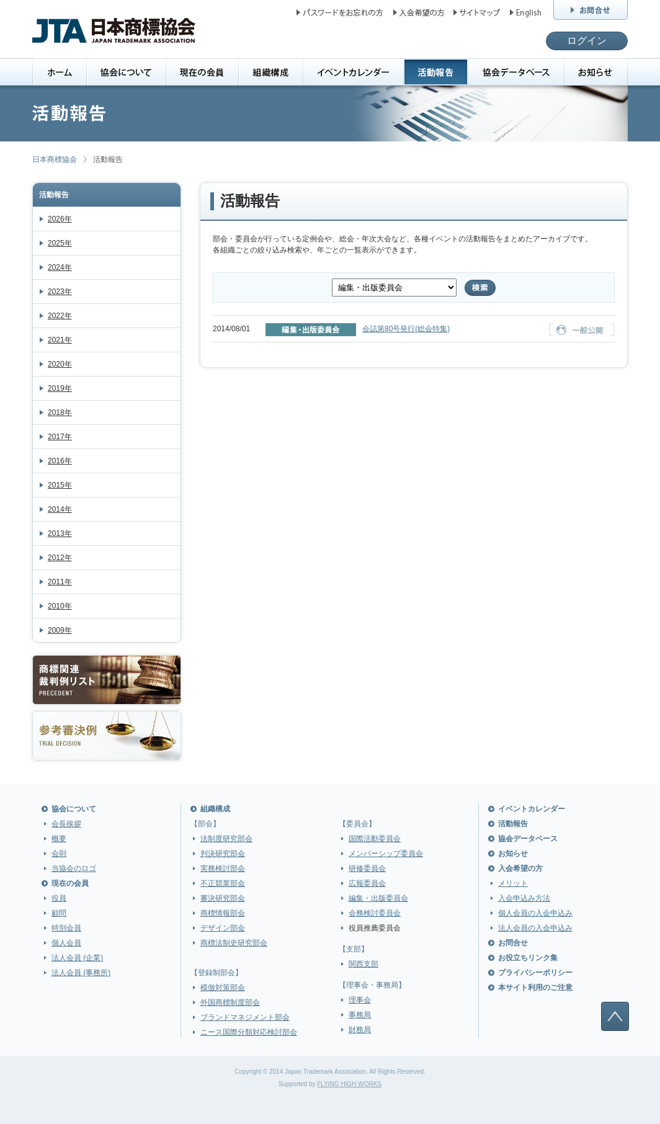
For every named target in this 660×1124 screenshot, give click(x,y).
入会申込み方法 (524, 898)
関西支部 (363, 964)
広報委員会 (367, 883)
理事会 (360, 1000)
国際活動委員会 (375, 838)
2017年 (60, 436)
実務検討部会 (222, 868)
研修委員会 (367, 868)
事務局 (360, 1014)
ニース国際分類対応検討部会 (248, 1032)
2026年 (60, 219)
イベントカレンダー (531, 809)
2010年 (60, 606)
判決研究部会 (222, 853)
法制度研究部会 (226, 838)
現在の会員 (70, 883)
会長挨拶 (66, 823)
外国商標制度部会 (230, 1002)
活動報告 (54, 194)
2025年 (60, 243)
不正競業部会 (222, 883)
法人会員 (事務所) (80, 972)
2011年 (60, 582)
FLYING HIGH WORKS (349, 1084)
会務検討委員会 (375, 913)
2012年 (60, 557)
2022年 (60, 315)
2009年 (60, 630)
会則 (58, 853)
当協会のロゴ (73, 868)
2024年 (60, 267)
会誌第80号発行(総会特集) (406, 328)
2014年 (60, 509)
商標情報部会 (222, 913)
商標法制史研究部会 (233, 943)
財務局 (360, 1029)
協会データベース (528, 838)
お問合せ (513, 943)
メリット (513, 883)
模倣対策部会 (222, 987)
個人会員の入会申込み (535, 913)
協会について (73, 809)
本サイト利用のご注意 (535, 987)
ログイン (587, 40)
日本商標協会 (54, 159)
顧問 (58, 913)
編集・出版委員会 (378, 898)
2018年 (60, 412)
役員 (58, 898)
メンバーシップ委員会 (386, 853)
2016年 (60, 461)
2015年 (60, 485)
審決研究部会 (222, 898)
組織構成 (215, 809)
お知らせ (513, 853)
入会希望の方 (520, 868)
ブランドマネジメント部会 (245, 1017)
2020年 (60, 364)
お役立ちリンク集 (528, 957)
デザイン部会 (222, 928)
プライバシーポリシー (535, 972)
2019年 (60, 388)
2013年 (60, 533)
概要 (58, 838)
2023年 (60, 291)
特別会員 (66, 928)
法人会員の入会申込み (535, 928)
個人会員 (66, 943)
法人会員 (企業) (77, 957)
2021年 (60, 340)
